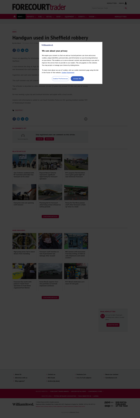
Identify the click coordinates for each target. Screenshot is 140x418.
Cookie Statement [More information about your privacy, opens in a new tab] (68, 72)
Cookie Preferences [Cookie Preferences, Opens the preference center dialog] (60, 79)
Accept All (77, 79)
